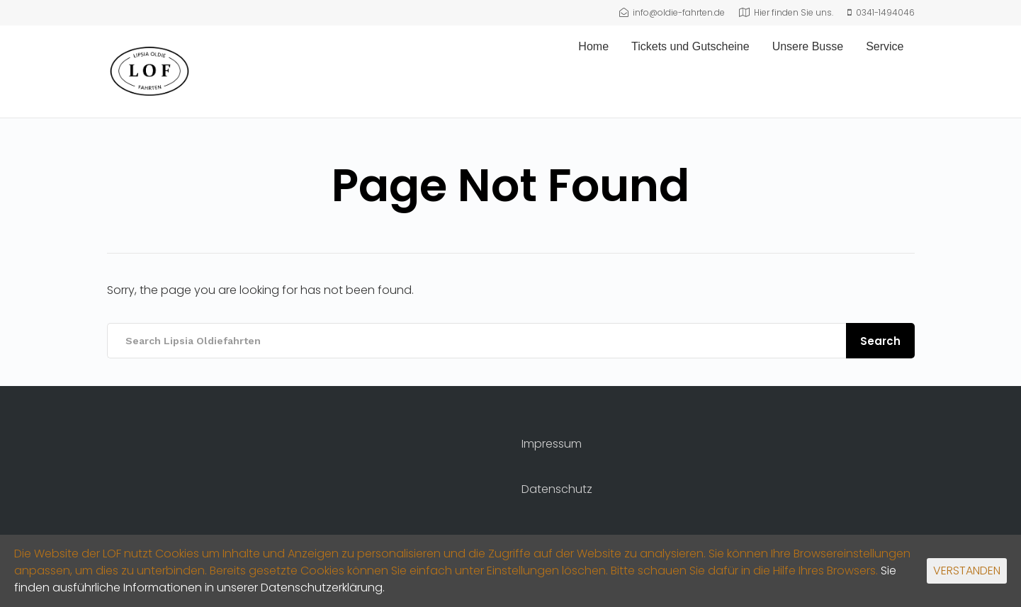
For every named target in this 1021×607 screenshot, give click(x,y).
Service (884, 46)
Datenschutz (556, 489)
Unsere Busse (808, 46)
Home (593, 46)
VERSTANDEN (966, 570)
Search (880, 341)
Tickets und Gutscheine (690, 46)
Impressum (551, 444)
